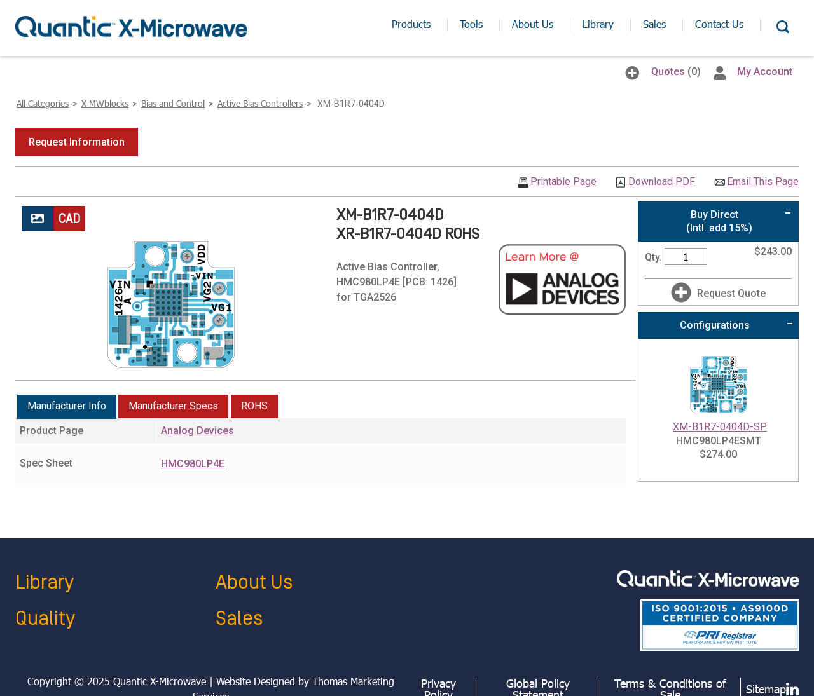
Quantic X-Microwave (159, 681)
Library (44, 582)
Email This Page (763, 182)
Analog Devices (197, 431)
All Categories (43, 103)
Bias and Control (173, 103)
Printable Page (563, 182)
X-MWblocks (104, 103)
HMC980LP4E (192, 464)
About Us (254, 582)
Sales (239, 619)
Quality (45, 619)
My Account (764, 71)
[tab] (66, 407)
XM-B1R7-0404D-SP (720, 427)
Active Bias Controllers (260, 103)
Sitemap (766, 689)
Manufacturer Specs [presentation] (173, 406)
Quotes (668, 71)
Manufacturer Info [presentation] (66, 406)
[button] (76, 142)
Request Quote (731, 293)
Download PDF (661, 182)
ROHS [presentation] (254, 406)
